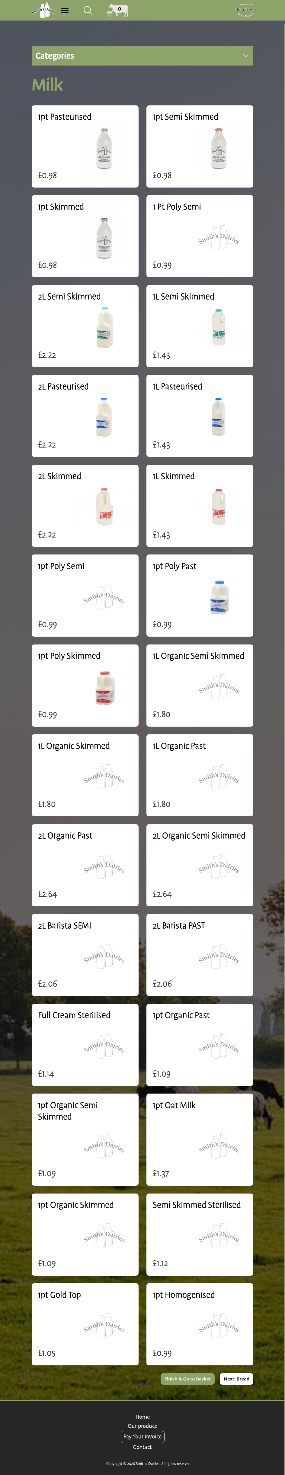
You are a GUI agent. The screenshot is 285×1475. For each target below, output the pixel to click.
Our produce (142, 1426)
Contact (142, 1447)
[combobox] (88, 10)
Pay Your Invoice (142, 1437)
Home (143, 1417)
